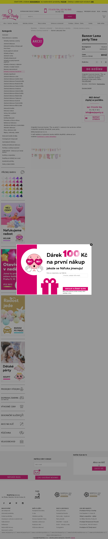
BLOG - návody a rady (63, 524)
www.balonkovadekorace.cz (78, 532)
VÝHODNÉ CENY (13, 406)
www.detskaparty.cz (59, 532)
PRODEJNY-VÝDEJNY (13, 389)
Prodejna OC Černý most (88, 527)
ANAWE (73, 537)
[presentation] (75, 283)
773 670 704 (53, 9)
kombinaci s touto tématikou (46, 136)
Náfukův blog (13, 477)
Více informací (86, 81)
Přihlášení (80, 11)
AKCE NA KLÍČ (13, 424)
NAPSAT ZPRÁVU (96, 118)
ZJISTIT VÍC (99, 468)
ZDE (92, 2)
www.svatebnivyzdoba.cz (41, 532)
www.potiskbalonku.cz (97, 532)
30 (39, 2)
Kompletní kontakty (38, 510)
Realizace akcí (36, 524)
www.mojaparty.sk (23, 532)
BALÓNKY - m (60, 522)
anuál (66, 522)
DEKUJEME (34, 2)
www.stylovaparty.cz (54, 535)
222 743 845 (65, 9)
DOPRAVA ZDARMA (13, 398)
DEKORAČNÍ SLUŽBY (13, 415)
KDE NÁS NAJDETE (85, 508)
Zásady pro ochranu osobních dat (12, 519)
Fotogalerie (60, 527)
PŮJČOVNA (13, 433)
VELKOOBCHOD (13, 441)
